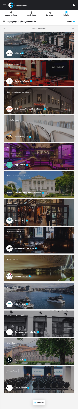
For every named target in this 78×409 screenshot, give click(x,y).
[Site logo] (17, 5)
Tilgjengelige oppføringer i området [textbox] (21, 21)
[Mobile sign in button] (73, 5)
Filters (71, 21)
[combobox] (28, 21)
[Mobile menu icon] (4, 5)
